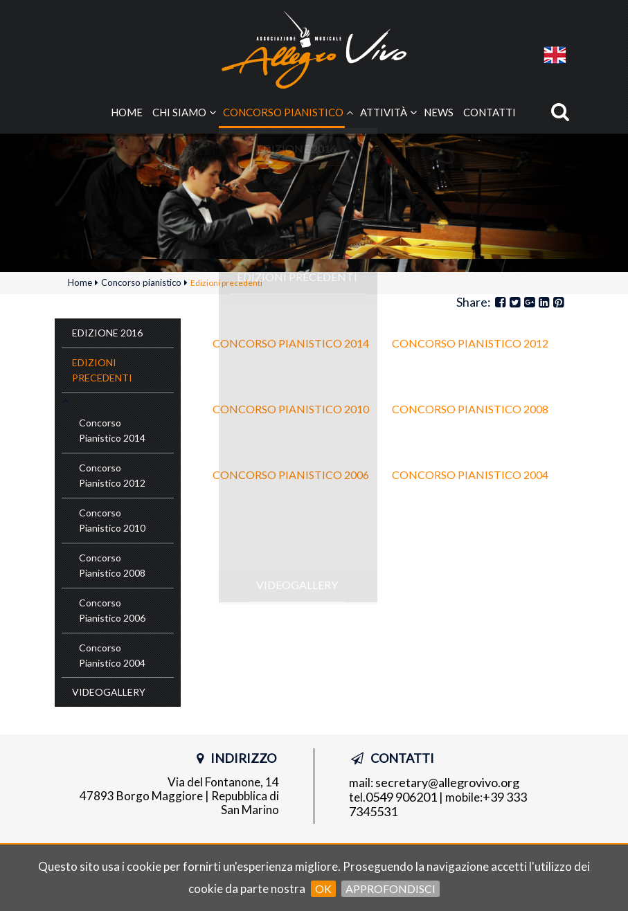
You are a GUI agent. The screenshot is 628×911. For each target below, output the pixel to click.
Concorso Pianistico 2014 (291, 344)
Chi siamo (179, 113)
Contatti (489, 113)
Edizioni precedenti (102, 370)
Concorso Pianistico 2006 (291, 475)
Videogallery (108, 693)
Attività (383, 113)
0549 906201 (401, 798)
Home (127, 113)
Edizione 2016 (107, 333)
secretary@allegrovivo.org (447, 783)
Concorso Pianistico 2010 (291, 410)
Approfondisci (391, 888)
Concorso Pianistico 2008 (470, 410)
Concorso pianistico (283, 113)
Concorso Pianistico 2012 (470, 344)
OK (323, 888)
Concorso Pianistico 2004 (470, 475)
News (439, 113)
